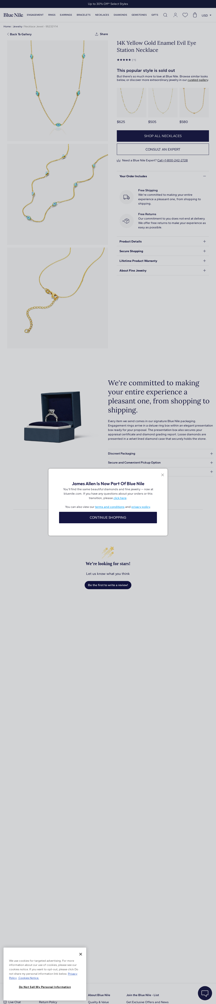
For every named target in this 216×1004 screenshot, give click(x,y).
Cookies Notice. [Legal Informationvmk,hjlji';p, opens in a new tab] (28, 978)
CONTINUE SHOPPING (108, 517)
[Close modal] (162, 475)
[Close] (81, 954)
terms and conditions (110, 507)
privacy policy (140, 507)
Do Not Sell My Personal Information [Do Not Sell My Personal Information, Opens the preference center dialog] (45, 987)
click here (120, 498)
